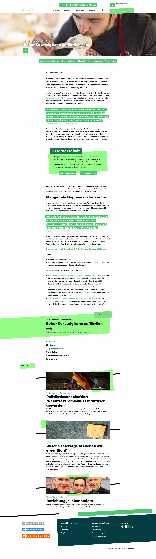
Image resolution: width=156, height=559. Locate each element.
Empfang (64, 529)
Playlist (122, 11)
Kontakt (64, 526)
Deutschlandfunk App (49, 61)
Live (114, 11)
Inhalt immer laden (89, 173)
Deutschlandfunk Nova (69, 523)
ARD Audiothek (68, 61)
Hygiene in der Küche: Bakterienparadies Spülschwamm (69, 287)
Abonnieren (110, 61)
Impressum (96, 526)
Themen (56, 10)
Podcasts (67, 10)
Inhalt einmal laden (67, 173)
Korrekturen (96, 529)
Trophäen (64, 533)
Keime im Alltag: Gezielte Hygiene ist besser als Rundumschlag (71, 275)
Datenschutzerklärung (100, 523)
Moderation (93, 10)
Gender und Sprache (99, 536)
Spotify (82, 61)
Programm (80, 10)
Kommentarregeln (99, 533)
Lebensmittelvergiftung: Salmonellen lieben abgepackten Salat (71, 298)
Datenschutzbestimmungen (75, 167)
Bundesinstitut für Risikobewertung (59, 98)
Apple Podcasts (95, 61)
